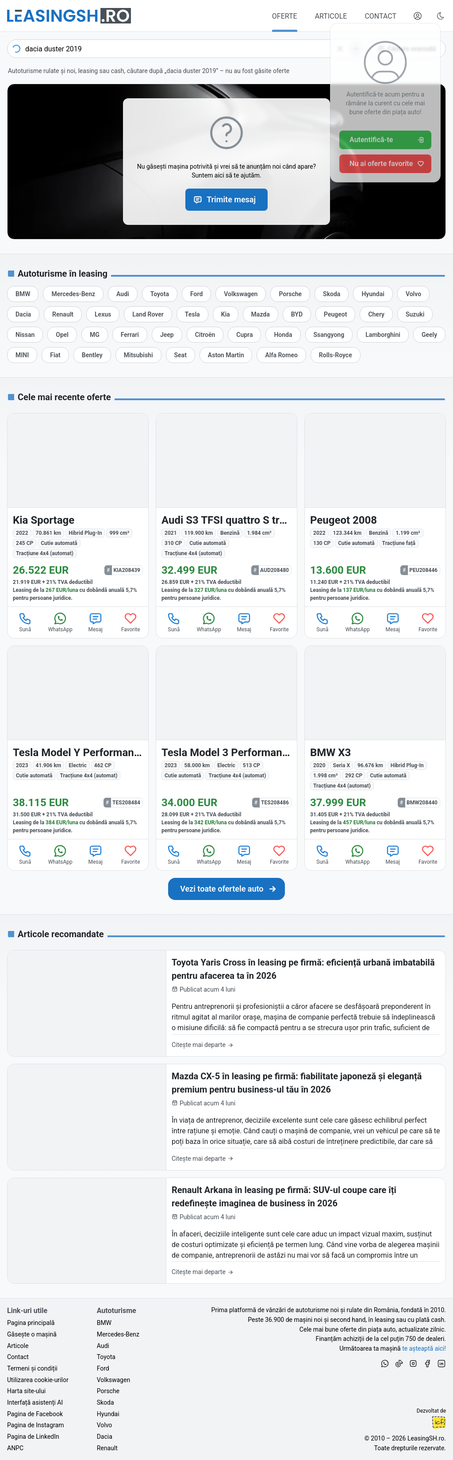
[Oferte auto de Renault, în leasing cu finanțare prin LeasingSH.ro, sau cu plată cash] (63, 314)
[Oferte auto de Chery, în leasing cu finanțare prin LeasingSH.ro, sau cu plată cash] (376, 314)
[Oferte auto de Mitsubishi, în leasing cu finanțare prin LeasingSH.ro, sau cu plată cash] (138, 355)
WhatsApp (60, 622)
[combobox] (186, 48)
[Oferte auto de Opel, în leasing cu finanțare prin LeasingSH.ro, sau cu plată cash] (62, 335)
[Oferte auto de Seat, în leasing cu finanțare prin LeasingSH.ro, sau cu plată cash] (180, 355)
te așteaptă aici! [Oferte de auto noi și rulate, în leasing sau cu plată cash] (424, 1348)
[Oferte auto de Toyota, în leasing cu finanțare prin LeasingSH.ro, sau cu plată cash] (159, 294)
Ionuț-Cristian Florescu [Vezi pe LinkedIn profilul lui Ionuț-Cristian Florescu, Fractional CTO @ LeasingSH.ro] (439, 1422)
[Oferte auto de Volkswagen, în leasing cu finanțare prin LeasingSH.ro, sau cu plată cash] (240, 294)
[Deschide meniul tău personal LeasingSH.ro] (417, 16)
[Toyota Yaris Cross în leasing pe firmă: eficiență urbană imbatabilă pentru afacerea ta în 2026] (226, 1003)
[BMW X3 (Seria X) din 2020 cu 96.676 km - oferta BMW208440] (375, 742)
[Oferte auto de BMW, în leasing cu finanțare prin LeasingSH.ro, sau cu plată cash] (22, 294)
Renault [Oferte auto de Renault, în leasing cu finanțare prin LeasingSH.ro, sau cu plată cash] (107, 1448)
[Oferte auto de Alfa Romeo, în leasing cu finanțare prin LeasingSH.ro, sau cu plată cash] (281, 355)
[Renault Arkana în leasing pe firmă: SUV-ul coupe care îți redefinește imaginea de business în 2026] (226, 1231)
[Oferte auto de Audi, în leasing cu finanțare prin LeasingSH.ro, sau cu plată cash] (123, 294)
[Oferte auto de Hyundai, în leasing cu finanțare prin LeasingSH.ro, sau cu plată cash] (373, 294)
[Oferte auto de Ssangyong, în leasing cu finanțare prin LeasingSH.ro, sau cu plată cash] (329, 335)
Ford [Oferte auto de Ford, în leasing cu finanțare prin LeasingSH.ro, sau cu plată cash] (103, 1368)
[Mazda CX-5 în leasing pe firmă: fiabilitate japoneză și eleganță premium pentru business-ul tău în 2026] (226, 1117)
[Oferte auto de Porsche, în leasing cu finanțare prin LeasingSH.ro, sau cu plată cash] (290, 294)
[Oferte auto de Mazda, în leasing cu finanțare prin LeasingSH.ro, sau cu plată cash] (260, 314)
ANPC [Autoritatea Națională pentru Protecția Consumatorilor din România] (15, 1448)
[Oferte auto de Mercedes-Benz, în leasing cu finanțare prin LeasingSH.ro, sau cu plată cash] (73, 294)
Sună (25, 622)
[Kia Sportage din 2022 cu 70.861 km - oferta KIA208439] (78, 509)
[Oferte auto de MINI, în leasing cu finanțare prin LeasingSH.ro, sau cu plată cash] (22, 355)
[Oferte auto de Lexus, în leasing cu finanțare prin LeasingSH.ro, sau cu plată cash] (102, 314)
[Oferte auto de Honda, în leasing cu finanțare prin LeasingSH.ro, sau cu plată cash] (282, 335)
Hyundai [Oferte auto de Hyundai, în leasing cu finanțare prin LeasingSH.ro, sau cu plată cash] (108, 1414)
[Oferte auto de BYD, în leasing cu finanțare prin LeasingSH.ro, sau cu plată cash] (297, 314)
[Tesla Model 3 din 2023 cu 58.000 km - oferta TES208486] (226, 742)
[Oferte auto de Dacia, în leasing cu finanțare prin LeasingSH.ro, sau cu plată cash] (23, 314)
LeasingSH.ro (425, 1438)
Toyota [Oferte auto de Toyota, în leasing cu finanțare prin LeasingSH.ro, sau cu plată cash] (106, 1356)
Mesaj (95, 622)
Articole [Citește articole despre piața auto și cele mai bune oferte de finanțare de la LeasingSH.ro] (17, 1345)
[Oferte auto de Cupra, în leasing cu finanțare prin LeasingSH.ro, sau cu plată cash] (244, 335)
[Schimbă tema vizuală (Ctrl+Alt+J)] (440, 16)
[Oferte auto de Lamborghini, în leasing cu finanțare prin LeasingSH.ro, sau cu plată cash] (383, 335)
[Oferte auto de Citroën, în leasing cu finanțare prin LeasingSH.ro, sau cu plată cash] (205, 335)
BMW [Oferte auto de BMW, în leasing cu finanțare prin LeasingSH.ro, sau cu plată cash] (104, 1322)
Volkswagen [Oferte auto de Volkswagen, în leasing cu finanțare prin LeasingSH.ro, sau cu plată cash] (113, 1379)
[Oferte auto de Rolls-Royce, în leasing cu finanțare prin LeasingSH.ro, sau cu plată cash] (336, 355)
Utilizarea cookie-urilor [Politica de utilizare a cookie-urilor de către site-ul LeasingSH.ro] (38, 1379)
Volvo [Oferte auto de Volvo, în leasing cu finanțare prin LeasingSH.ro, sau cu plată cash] (104, 1425)
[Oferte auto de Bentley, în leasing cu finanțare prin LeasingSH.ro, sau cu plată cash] (92, 355)
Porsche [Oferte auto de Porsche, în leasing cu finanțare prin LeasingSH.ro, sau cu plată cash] (108, 1390)
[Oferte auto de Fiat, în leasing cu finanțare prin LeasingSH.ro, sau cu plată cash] (55, 355)
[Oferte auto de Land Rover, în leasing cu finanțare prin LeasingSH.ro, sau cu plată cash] (148, 314)
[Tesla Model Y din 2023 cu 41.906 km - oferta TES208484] (78, 742)
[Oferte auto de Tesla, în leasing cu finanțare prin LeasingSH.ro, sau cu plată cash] (192, 314)
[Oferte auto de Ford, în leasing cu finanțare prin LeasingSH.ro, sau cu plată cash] (196, 294)
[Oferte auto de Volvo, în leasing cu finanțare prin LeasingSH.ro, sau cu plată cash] (413, 294)
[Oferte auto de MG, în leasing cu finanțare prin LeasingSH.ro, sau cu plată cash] (94, 335)
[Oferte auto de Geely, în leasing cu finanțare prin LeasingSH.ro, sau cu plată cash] (429, 335)
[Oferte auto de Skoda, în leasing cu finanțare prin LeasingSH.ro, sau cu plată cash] (332, 294)
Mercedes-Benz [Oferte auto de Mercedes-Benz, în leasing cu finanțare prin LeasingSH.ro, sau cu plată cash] (118, 1334)
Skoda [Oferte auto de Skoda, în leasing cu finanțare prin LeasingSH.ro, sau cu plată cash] (105, 1402)
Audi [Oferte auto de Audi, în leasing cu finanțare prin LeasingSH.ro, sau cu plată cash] (103, 1345)
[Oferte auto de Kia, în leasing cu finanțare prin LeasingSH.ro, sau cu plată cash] (225, 314)
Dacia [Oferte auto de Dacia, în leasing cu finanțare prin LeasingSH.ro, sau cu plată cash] (104, 1436)
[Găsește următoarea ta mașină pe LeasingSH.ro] (69, 15)
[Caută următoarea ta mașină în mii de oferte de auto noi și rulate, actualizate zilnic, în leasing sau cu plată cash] (226, 889)
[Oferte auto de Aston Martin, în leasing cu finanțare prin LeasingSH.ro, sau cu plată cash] (226, 355)
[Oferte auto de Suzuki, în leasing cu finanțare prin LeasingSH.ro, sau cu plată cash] (415, 314)
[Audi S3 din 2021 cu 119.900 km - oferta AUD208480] (226, 509)
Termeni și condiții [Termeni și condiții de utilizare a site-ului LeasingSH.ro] (32, 1368)
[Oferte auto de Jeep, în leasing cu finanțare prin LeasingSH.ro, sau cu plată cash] (167, 335)
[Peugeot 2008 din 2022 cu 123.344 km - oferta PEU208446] (375, 509)
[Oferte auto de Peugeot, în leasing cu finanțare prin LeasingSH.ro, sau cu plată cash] (335, 314)
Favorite (130, 622)
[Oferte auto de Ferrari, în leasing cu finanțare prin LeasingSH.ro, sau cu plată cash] (129, 335)
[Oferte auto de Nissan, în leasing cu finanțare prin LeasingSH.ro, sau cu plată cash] (25, 335)
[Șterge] (340, 48)
